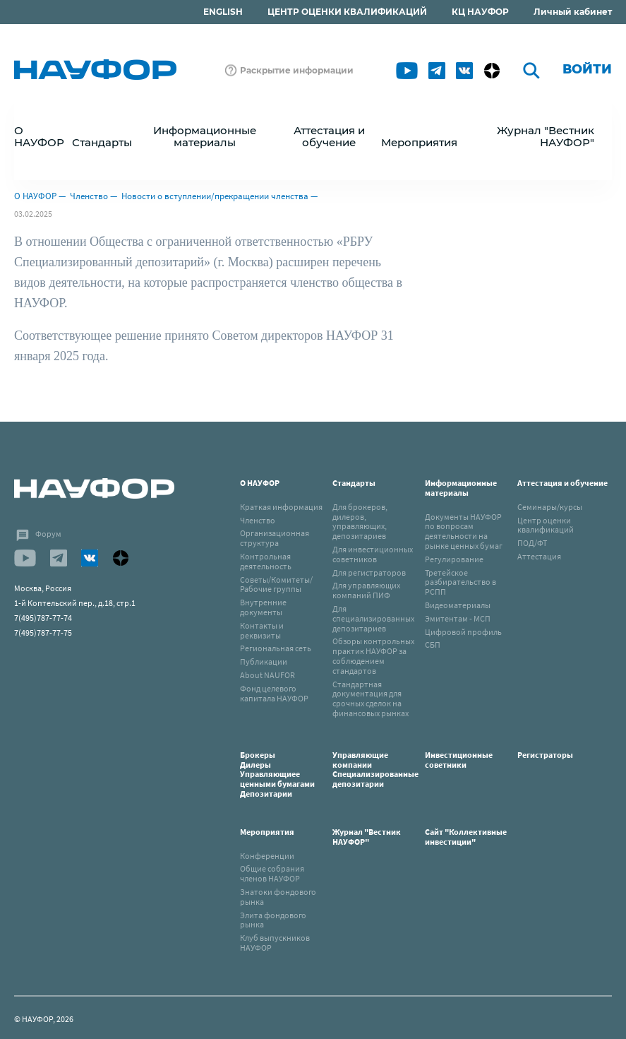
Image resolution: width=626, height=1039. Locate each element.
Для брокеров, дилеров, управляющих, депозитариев (359, 521)
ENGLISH (223, 11)
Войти (587, 69)
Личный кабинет (573, 11)
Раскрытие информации (297, 70)
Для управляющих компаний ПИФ (366, 590)
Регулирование (454, 559)
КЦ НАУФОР (480, 11)
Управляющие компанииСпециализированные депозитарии (375, 769)
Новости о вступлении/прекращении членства (214, 196)
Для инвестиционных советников (372, 554)
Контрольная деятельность (265, 561)
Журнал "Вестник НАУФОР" (545, 136)
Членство (89, 196)
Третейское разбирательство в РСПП (460, 582)
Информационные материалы (461, 487)
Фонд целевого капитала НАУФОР (274, 693)
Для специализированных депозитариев (373, 618)
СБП (432, 644)
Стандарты (353, 482)
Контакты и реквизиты (262, 630)
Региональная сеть (275, 648)
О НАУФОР (35, 196)
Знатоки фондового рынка (278, 896)
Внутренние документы (263, 607)
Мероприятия (267, 831)
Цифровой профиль (463, 632)
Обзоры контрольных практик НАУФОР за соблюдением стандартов (373, 655)
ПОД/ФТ (532, 543)
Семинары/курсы (549, 506)
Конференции (267, 855)
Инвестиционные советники (459, 759)
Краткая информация (281, 506)
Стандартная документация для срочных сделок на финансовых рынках (370, 698)
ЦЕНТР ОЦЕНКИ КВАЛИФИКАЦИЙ (347, 11)
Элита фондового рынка (273, 920)
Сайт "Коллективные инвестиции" (466, 836)
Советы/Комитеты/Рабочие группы (276, 584)
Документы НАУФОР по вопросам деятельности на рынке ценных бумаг (463, 531)
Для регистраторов (369, 572)
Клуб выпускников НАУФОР (275, 942)
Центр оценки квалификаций (545, 525)
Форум (48, 533)
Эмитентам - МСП (457, 618)
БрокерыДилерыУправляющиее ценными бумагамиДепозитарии (277, 774)
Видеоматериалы (457, 605)
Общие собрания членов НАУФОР (272, 873)
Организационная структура (274, 538)
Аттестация (539, 556)
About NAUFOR (267, 675)
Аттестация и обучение (562, 482)
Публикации (263, 661)
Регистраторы (545, 754)
